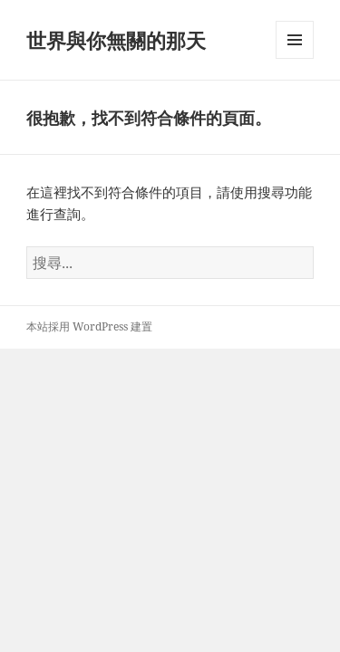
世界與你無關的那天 (116, 39)
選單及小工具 (294, 58)
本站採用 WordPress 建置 (89, 326)
